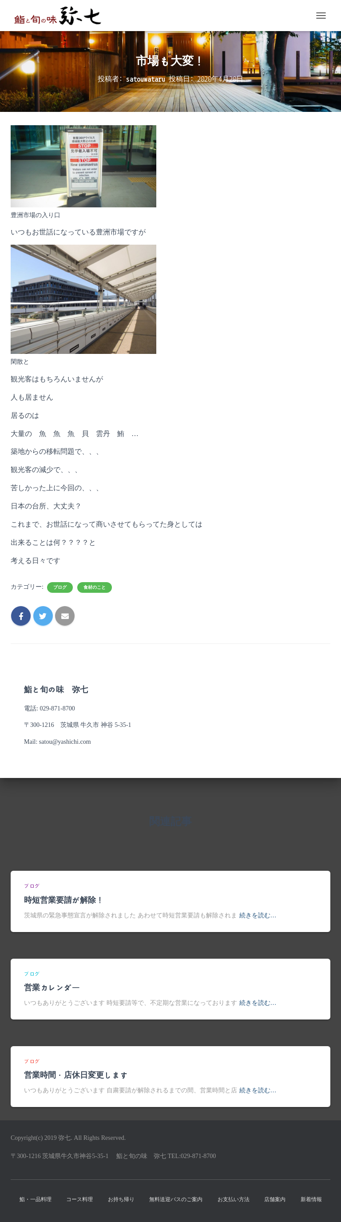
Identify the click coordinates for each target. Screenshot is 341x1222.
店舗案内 (274, 1199)
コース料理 (79, 1199)
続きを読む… (258, 915)
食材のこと (94, 587)
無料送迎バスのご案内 (175, 1199)
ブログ (60, 587)
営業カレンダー (52, 988)
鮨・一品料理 (36, 1199)
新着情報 (311, 1199)
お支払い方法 (234, 1199)
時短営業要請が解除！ (64, 901)
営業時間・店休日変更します (76, 1075)
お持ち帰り (121, 1199)
